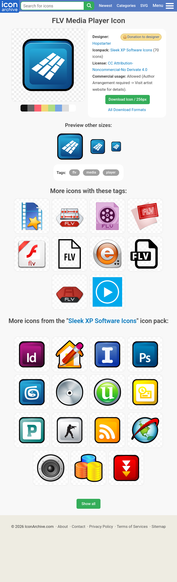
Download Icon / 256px (127, 99)
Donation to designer (143, 37)
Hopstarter (101, 43)
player (111, 172)
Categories (126, 5)
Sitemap (159, 526)
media (91, 172)
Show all (88, 504)
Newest (105, 5)
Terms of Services (132, 526)
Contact (78, 526)
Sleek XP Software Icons (131, 50)
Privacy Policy (101, 526)
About (63, 526)
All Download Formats (127, 109)
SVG (144, 5)
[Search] (89, 5)
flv (74, 172)
